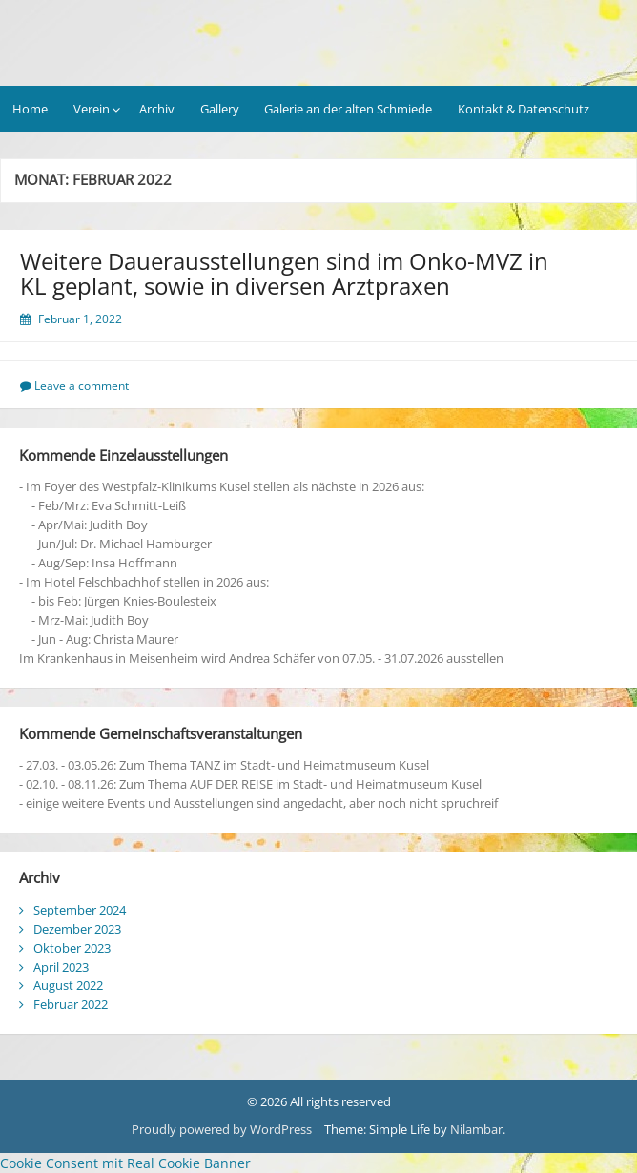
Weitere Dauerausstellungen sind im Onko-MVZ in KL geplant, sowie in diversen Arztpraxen (284, 273)
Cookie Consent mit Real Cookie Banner (125, 1163)
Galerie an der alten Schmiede (348, 108)
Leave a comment (81, 386)
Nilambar (476, 1129)
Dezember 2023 (77, 928)
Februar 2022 (70, 1004)
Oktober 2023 (72, 948)
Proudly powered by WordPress (222, 1129)
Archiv (157, 108)
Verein (91, 108)
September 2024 (79, 909)
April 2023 (61, 967)
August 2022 (68, 985)
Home (30, 108)
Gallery (219, 108)
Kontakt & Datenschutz (523, 108)
